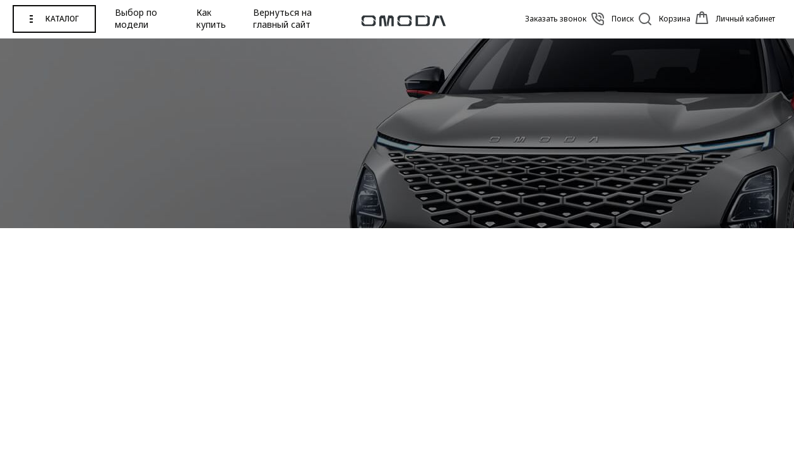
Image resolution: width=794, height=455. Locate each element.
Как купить (211, 18)
